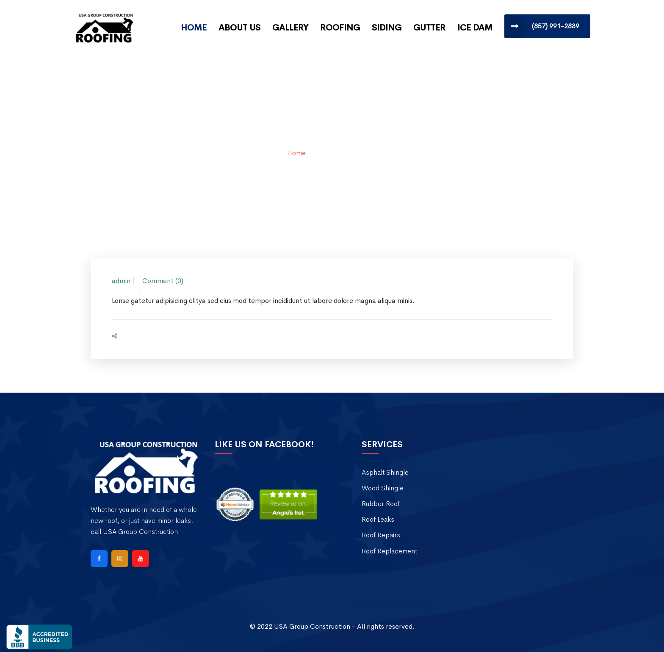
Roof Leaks (378, 519)
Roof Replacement (389, 551)
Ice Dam (474, 27)
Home (194, 27)
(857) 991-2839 (555, 26)
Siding (386, 27)
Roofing (340, 27)
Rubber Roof (381, 503)
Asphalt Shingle (385, 472)
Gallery (290, 27)
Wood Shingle (383, 488)
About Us (239, 27)
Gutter (429, 27)
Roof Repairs (381, 535)
